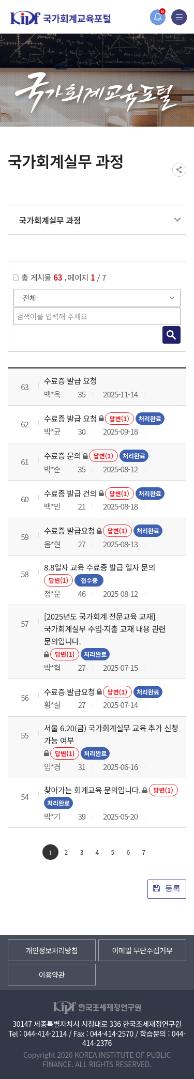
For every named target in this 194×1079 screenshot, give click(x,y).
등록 (167, 888)
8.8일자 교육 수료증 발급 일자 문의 (99, 567)
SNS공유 (179, 170)
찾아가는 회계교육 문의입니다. (92, 789)
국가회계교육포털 (60, 18)
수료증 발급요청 (69, 530)
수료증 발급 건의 (70, 493)
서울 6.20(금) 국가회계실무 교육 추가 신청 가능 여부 (111, 734)
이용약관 (52, 974)
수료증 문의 (62, 455)
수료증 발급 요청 (70, 380)
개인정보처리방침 (52, 950)
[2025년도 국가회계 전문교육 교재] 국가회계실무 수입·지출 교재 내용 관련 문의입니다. (105, 628)
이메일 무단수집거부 (142, 950)
